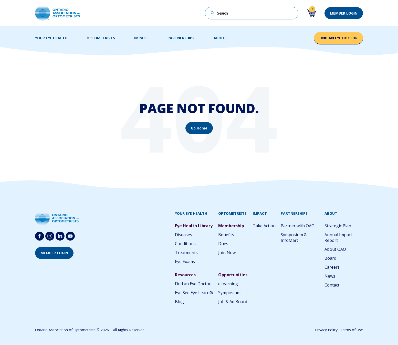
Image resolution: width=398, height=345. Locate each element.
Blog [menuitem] (179, 301)
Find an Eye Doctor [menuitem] (193, 284)
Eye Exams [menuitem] (185, 261)
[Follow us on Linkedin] (60, 236)
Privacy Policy (326, 329)
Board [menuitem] (330, 258)
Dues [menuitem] (223, 243)
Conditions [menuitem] (185, 243)
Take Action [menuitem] (264, 226)
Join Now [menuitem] (227, 252)
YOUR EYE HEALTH (51, 37)
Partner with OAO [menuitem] (298, 226)
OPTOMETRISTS (101, 37)
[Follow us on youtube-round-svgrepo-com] (70, 236)
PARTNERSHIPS (180, 37)
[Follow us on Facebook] (39, 236)
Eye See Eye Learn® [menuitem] (194, 292)
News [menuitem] (329, 276)
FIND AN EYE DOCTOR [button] (338, 37)
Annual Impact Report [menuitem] (338, 237)
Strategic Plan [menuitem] (337, 226)
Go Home (199, 128)
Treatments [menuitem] (186, 252)
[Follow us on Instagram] (49, 236)
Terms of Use (351, 329)
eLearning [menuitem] (228, 284)
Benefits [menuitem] (226, 234)
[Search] (212, 12)
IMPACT (141, 37)
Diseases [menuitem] (183, 234)
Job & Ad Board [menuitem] (232, 301)
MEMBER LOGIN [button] (344, 13)
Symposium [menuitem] (229, 292)
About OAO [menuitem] (335, 249)
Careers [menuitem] (332, 267)
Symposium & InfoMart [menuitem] (294, 237)
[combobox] (251, 13)
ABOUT (220, 37)
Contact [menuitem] (331, 285)
